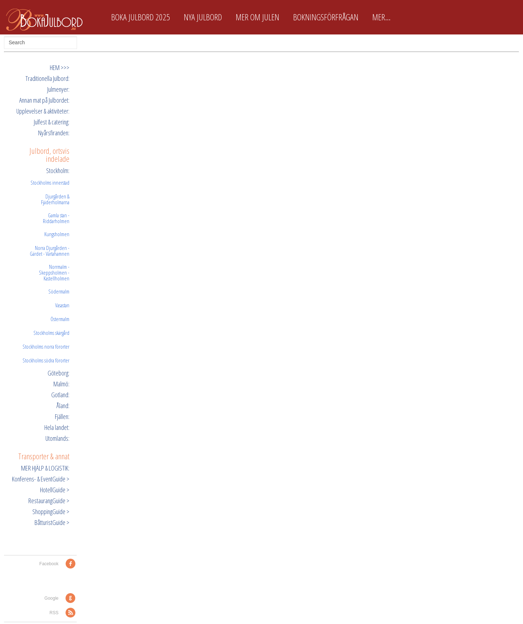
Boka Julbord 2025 (140, 17)
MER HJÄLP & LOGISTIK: (45, 468)
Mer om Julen (257, 17)
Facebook (48, 563)
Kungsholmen (56, 234)
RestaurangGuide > (48, 500)
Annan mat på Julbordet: (44, 100)
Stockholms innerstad (50, 182)
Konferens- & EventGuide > (40, 479)
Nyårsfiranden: (53, 132)
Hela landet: (56, 427)
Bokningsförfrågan (325, 17)
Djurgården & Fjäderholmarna (55, 199)
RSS (53, 612)
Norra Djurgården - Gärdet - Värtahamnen (49, 250)
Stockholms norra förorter (46, 346)
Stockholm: (57, 170)
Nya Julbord (203, 17)
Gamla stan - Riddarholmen (56, 218)
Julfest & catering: (51, 122)
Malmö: (61, 383)
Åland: (62, 405)
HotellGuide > (54, 489)
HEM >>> (59, 67)
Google (51, 598)
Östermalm (59, 319)
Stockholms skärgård (51, 332)
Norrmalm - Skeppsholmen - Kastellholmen (54, 272)
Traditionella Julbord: (47, 78)
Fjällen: (62, 416)
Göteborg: (58, 373)
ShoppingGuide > (50, 511)
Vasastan (62, 305)
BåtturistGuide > (52, 522)
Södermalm (58, 291)
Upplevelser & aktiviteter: (42, 111)
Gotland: (60, 394)
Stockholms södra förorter (46, 360)
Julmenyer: (58, 89)
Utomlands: (57, 438)
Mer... (381, 17)
